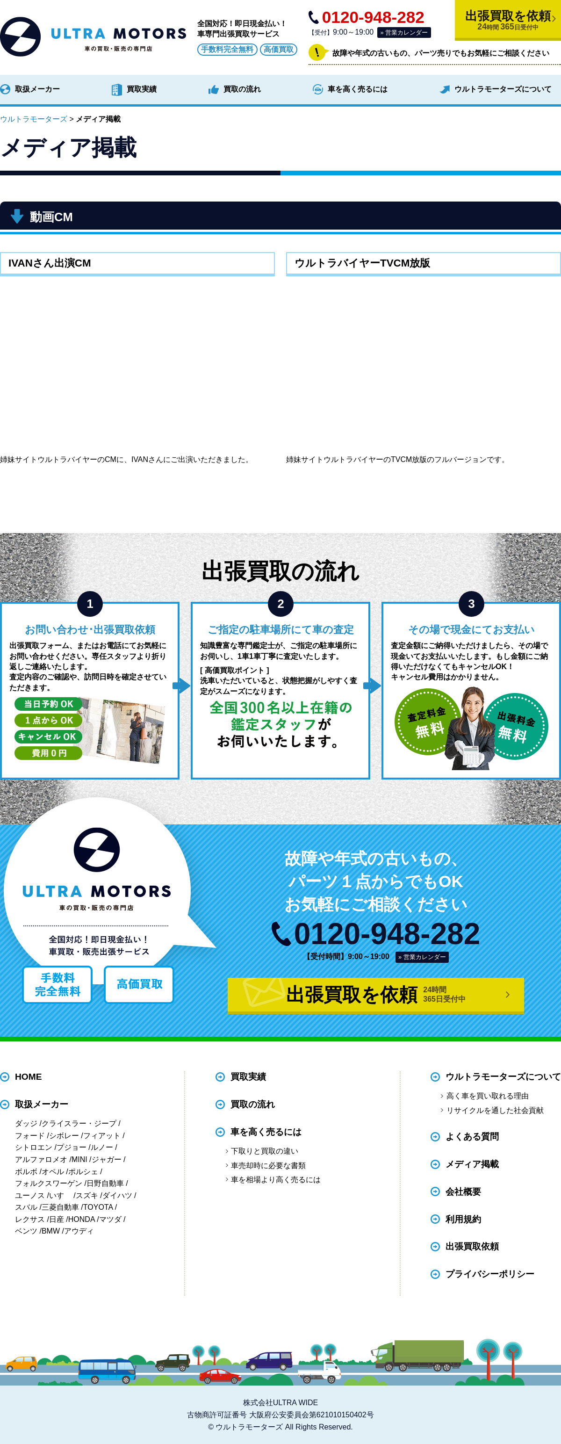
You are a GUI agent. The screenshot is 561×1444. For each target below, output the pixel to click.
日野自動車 (105, 1183)
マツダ (110, 1219)
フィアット (102, 1136)
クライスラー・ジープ (79, 1123)
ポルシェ (83, 1172)
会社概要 (463, 1192)
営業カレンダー (406, 32)
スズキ (87, 1195)
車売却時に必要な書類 (268, 1166)
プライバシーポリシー (490, 1274)
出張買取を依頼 (508, 20)
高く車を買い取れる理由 (487, 1096)
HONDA (81, 1219)
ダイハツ (117, 1195)
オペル (53, 1172)
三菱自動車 (60, 1207)
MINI (79, 1159)
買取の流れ (242, 89)
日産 (56, 1219)
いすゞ (60, 1195)
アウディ (79, 1231)
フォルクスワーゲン (48, 1183)
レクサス (30, 1219)
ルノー (102, 1147)
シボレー (64, 1136)
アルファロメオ (41, 1159)
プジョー (71, 1147)
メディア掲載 (472, 1164)
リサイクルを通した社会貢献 (495, 1110)
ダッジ (26, 1123)
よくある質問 (472, 1136)
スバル (26, 1207)
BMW (51, 1231)
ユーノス (30, 1195)
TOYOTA (98, 1207)
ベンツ (26, 1231)
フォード (30, 1136)
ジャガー (107, 1159)
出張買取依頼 (472, 1247)
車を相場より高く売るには (276, 1180)
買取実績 (142, 89)
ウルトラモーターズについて (503, 89)
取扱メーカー (37, 89)
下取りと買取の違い (264, 1151)
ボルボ (26, 1172)
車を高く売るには (358, 89)
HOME (28, 1077)
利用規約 (463, 1219)
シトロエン (33, 1147)
